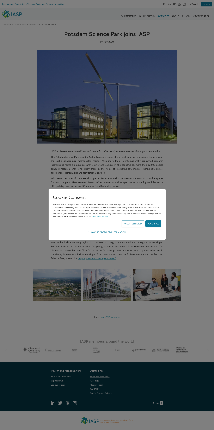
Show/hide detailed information (107, 232)
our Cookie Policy (99, 216)
